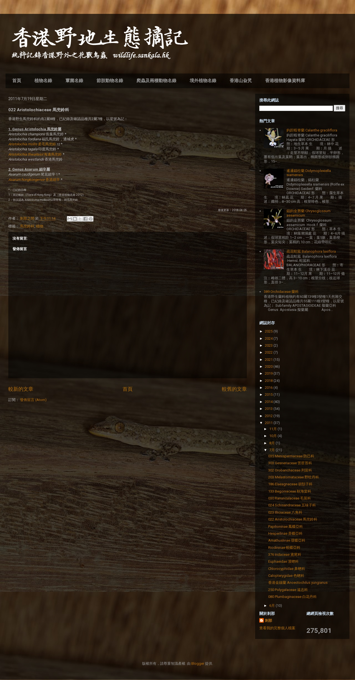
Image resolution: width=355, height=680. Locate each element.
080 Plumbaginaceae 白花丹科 (292, 597)
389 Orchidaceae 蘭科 (281, 292)
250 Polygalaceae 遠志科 (288, 590)
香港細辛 (34, 179)
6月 (272, 605)
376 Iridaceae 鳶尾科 (284, 554)
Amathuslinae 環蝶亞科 (286, 540)
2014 (269, 402)
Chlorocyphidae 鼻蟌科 (286, 569)
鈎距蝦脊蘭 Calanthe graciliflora (311, 130)
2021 (269, 359)
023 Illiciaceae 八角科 (285, 512)
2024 (269, 338)
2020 (269, 366)
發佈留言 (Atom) (33, 400)
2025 (269, 331)
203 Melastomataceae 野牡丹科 (293, 477)
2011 (269, 423)
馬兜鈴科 (27, 226)
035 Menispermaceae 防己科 (291, 456)
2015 (269, 394)
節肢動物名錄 (110, 80)
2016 (269, 387)
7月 (272, 450)
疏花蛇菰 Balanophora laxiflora (311, 251)
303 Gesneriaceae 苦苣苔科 (290, 463)
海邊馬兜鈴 (35, 154)
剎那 (268, 620)
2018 (269, 381)
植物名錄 (43, 80)
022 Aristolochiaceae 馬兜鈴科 (292, 519)
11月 (273, 429)
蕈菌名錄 (74, 80)
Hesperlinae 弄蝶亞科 (285, 533)
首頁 (16, 80)
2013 (269, 409)
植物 (39, 226)
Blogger (197, 663)
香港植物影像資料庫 (285, 80)
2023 (269, 345)
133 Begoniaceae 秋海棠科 (289, 491)
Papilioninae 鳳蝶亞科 (285, 526)
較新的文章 (20, 389)
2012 (269, 416)
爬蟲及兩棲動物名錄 (156, 80)
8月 (272, 443)
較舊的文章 (234, 389)
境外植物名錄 (203, 80)
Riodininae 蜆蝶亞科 (284, 547)
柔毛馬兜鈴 (32, 144)
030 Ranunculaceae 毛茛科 (289, 498)
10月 (273, 436)
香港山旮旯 (241, 80)
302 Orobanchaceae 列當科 (290, 470)
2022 (269, 352)
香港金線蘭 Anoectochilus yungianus (298, 582)
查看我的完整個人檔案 (277, 628)
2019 (269, 373)
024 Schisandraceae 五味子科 (292, 505)
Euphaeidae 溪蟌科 (283, 561)
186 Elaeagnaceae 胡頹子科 (290, 484)
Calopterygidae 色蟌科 (286, 576)
